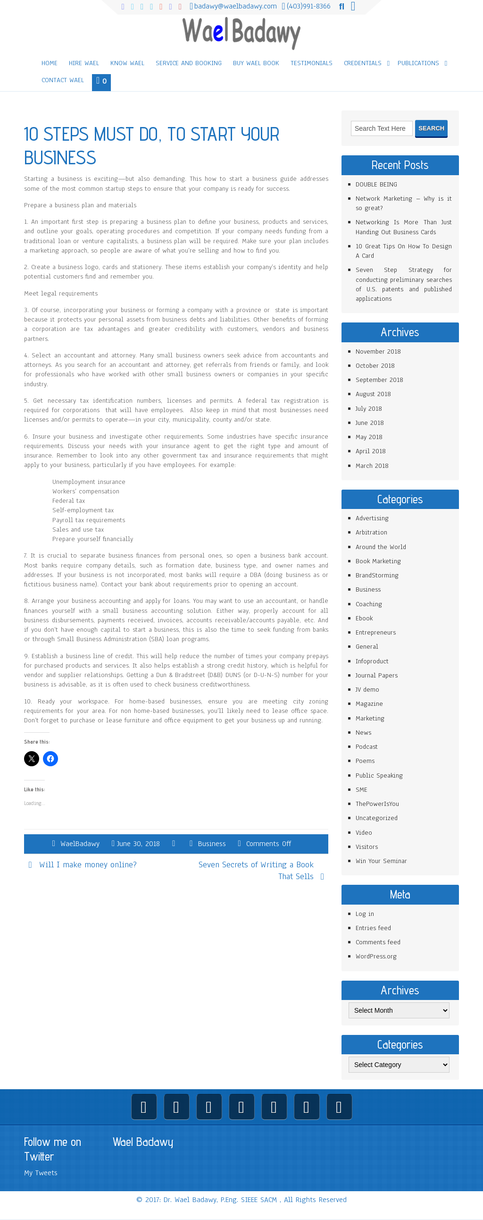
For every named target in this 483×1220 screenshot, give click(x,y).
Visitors (367, 846)
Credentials (363, 63)
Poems (365, 760)
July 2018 (369, 408)
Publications (418, 63)
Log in (365, 913)
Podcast (367, 746)
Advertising (372, 518)
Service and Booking (189, 63)
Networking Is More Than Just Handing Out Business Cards (404, 227)
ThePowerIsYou (377, 803)
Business (212, 844)
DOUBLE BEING (376, 184)
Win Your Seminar (381, 860)
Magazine (369, 703)
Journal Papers (377, 675)
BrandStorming (377, 575)
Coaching (369, 604)
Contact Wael (63, 80)
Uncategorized (377, 817)
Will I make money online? (88, 864)
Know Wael (127, 63)
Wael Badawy (143, 1142)
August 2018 (373, 394)
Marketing (370, 718)
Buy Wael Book (256, 63)
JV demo (367, 689)
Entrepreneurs (376, 632)
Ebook (364, 618)
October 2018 (375, 365)
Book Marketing (378, 561)
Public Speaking (379, 775)
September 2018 (379, 379)
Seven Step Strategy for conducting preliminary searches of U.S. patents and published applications (404, 284)
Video (364, 832)
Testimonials (312, 63)
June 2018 (370, 422)
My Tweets (41, 1173)
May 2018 (369, 436)
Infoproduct (372, 661)
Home (50, 63)
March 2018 (372, 465)
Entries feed (373, 927)
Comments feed (378, 942)
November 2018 (378, 351)
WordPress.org (376, 956)
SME (361, 789)
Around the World (381, 546)
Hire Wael (84, 63)
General (367, 646)
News (363, 732)
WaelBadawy (80, 844)
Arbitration (371, 532)
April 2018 (371, 451)
